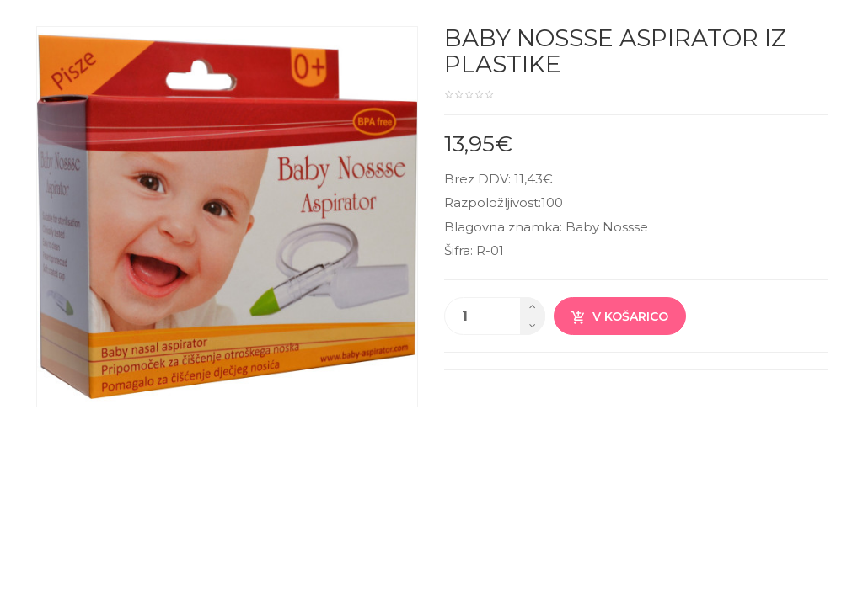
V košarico (619, 317)
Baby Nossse (607, 227)
